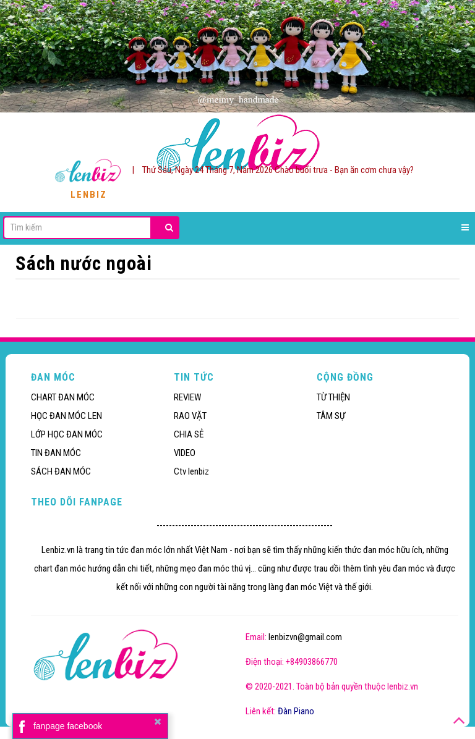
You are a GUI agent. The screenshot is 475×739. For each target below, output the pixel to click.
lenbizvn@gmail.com (305, 637)
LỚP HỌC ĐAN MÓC (67, 434)
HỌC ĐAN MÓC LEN (66, 415)
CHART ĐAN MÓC (63, 397)
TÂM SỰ (331, 415)
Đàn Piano (296, 711)
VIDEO (184, 452)
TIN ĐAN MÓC (56, 452)
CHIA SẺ (188, 434)
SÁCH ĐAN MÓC (61, 471)
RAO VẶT (190, 415)
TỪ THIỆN (333, 397)
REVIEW (187, 397)
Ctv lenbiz (191, 471)
